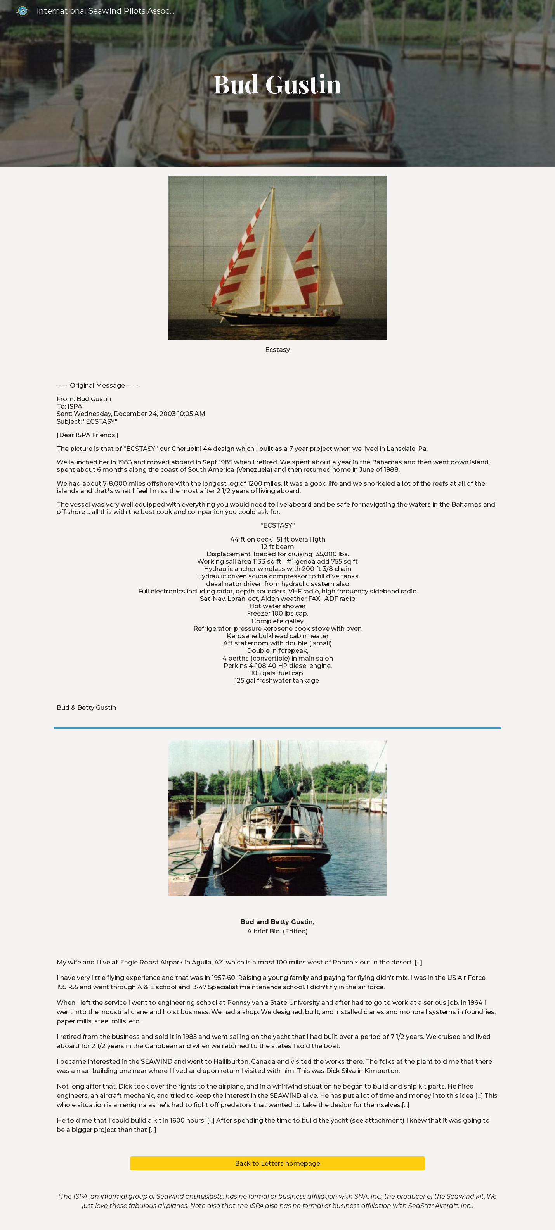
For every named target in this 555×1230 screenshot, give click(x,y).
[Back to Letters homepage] (277, 1163)
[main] (277, 83)
